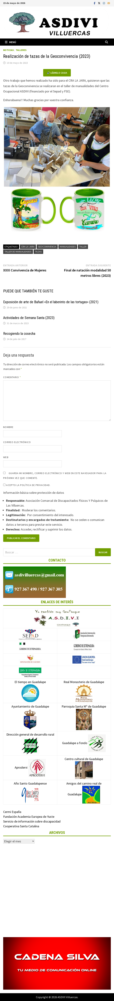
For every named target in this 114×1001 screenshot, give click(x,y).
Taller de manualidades (18, 251)
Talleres (21, 50)
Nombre (8, 427)
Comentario (12, 377)
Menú (10, 42)
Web (5, 457)
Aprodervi (30, 767)
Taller (83, 246)
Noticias (8, 50)
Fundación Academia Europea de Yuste (28, 817)
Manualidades (68, 246)
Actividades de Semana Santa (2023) (29, 318)
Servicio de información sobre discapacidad (32, 821)
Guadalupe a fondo (84, 743)
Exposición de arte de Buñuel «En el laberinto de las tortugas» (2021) (50, 302)
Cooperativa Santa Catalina (21, 826)
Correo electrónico (17, 442)
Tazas (38, 251)
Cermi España (12, 812)
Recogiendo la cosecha (19, 333)
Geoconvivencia (47, 246)
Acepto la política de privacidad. (26, 485)
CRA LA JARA (28, 246)
